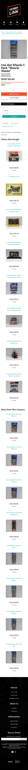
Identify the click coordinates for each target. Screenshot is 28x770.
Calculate (14, 116)
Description (5, 123)
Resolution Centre (14, 698)
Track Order (14, 695)
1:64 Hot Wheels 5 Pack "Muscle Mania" (12, 33)
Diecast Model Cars (11, 32)
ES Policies (14, 727)
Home (2, 32)
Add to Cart (14, 94)
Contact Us (14, 711)
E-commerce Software (12, 748)
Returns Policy (14, 724)
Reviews (7, 126)
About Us (14, 708)
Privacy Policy (14, 721)
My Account (14, 692)
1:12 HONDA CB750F (14, 176)
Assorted (19, 32)
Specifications (14, 123)
